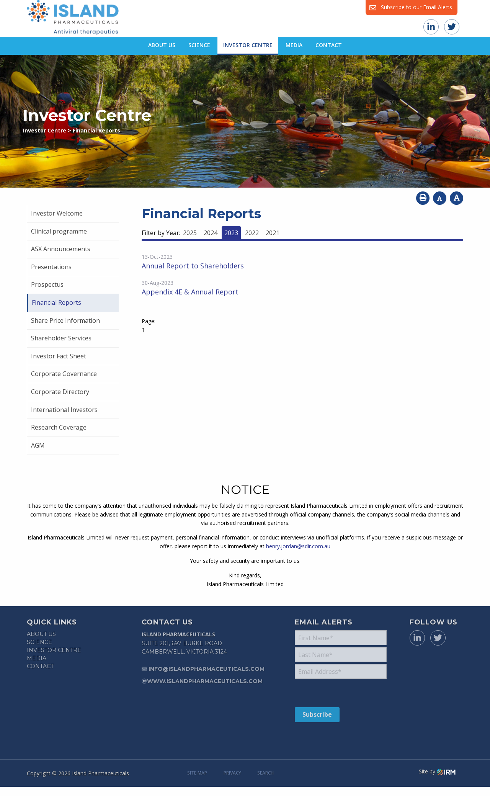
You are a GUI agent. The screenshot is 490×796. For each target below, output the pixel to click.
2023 (231, 233)
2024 (210, 233)
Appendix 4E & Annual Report (190, 291)
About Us (161, 45)
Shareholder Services (61, 338)
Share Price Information (65, 320)
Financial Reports (56, 302)
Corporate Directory (60, 391)
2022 (252, 233)
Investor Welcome (57, 213)
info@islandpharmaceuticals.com (207, 668)
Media (294, 45)
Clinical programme (59, 231)
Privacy (232, 773)
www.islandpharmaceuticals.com (205, 681)
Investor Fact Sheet (58, 356)
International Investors (64, 409)
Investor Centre (248, 45)
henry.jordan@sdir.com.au (298, 546)
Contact (328, 45)
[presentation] (341, 692)
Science (199, 45)
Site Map (197, 773)
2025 (190, 233)
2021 (272, 233)
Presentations (51, 267)
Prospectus (47, 284)
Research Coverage (59, 427)
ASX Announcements (60, 249)
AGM (38, 445)
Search (265, 773)
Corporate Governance (64, 373)
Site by (437, 771)
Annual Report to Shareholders (193, 265)
